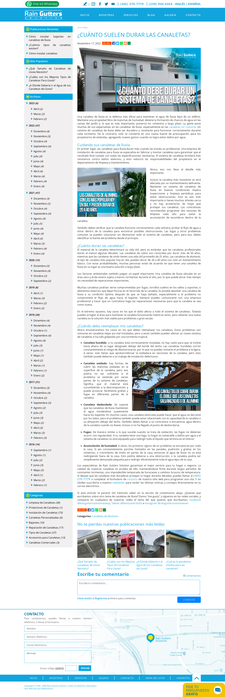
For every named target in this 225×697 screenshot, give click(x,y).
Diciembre (41, 131)
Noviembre (42, 136)
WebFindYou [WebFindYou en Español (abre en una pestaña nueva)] (47, 688)
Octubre (40, 141)
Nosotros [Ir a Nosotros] (106, 15)
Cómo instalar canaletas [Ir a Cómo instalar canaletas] (43, 53)
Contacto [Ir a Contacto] (193, 15)
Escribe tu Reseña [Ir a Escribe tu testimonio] (85, 4)
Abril (38, 109)
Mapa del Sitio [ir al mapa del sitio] (155, 678)
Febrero (40, 119)
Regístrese (101, 598)
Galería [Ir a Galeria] (170, 15)
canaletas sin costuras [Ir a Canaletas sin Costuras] (182, 127)
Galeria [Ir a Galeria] (104, 678)
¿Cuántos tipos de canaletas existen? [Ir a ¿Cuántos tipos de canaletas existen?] (50, 46)
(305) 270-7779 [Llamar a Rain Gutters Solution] (132, 4)
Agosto (39, 151)
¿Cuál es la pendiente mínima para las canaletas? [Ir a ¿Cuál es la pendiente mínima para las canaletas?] (178, 565)
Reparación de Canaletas (46, 527)
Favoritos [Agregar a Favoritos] (183, 678)
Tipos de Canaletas (42, 532)
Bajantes (36, 522)
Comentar (189, 599)
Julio (38, 156)
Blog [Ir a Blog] (151, 15)
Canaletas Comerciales (44, 542)
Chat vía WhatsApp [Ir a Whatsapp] (45, 4)
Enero (39, 186)
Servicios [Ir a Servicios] (131, 15)
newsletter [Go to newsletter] (118, 482)
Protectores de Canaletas (45, 507)
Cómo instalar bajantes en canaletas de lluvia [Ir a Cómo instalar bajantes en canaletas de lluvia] (50, 38)
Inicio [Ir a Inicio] (85, 15)
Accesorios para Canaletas (47, 537)
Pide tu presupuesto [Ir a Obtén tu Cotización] (200, 690)
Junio (38, 161)
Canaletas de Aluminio (105, 516)
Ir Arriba (196, 678)
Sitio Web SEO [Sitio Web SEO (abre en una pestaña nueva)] (30, 688)
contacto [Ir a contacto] (132, 479)
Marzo (39, 114)
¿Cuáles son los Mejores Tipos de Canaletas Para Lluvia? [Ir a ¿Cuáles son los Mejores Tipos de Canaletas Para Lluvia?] (121, 565)
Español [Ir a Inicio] (194, 4)
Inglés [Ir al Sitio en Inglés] (180, 4)
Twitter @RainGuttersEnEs (126, 503)
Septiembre (42, 146)
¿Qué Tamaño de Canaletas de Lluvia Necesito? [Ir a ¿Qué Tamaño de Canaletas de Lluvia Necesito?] (88, 565)
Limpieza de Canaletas (44, 502)
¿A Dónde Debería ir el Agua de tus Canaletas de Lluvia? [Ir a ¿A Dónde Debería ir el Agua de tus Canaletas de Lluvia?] (149, 565)
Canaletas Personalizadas (45, 517)
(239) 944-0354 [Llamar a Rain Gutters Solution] (160, 4)
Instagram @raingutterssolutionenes (166, 503)
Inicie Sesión (84, 598)
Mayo (39, 166)
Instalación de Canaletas (45, 512)
